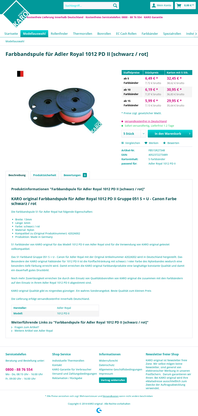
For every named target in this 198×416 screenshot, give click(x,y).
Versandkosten (111, 396)
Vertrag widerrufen (113, 380)
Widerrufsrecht (108, 360)
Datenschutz (106, 365)
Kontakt (57, 365)
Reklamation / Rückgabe (67, 378)
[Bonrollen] (104, 33)
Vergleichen (130, 143)
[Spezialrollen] (172, 33)
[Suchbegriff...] (91, 5)
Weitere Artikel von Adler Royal (32, 330)
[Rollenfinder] (59, 33)
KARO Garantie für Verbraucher (71, 369)
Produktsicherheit (44, 175)
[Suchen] (115, 5)
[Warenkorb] (185, 5)
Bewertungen (75, 175)
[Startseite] (11, 33)
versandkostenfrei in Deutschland (146, 121)
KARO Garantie (153, 17)
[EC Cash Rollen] (126, 33)
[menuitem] (91, 5)
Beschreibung (17, 175)
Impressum (106, 373)
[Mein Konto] (161, 5)
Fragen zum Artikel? (25, 327)
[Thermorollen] (82, 33)
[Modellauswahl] (34, 33)
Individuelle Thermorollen (68, 360)
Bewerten (171, 143)
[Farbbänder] (150, 33)
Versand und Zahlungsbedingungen (74, 373)
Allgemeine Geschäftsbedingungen (120, 369)
